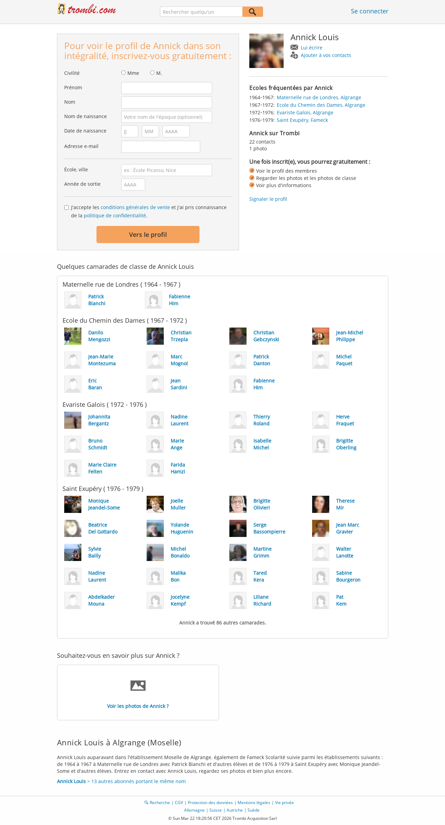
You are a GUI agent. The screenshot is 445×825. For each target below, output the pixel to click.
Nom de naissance (85, 116)
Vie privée (284, 802)
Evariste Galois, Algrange (305, 112)
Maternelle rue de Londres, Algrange (319, 97)
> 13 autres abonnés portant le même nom (121, 781)
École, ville (76, 169)
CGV (179, 802)
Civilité (72, 73)
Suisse (215, 810)
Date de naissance (85, 130)
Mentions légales (254, 802)
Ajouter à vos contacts (326, 55)
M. (159, 73)
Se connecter (369, 11)
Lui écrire (311, 47)
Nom (69, 102)
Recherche (160, 802)
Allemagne (194, 810)
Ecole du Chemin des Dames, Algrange (321, 105)
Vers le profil (148, 234)
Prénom (73, 87)
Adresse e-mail (81, 146)
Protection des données (210, 802)
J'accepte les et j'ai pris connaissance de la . (149, 211)
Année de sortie (82, 184)
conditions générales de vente (135, 207)
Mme (133, 73)
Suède (254, 810)
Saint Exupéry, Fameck (302, 120)
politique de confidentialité (115, 215)
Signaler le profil (268, 199)
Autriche (235, 810)
